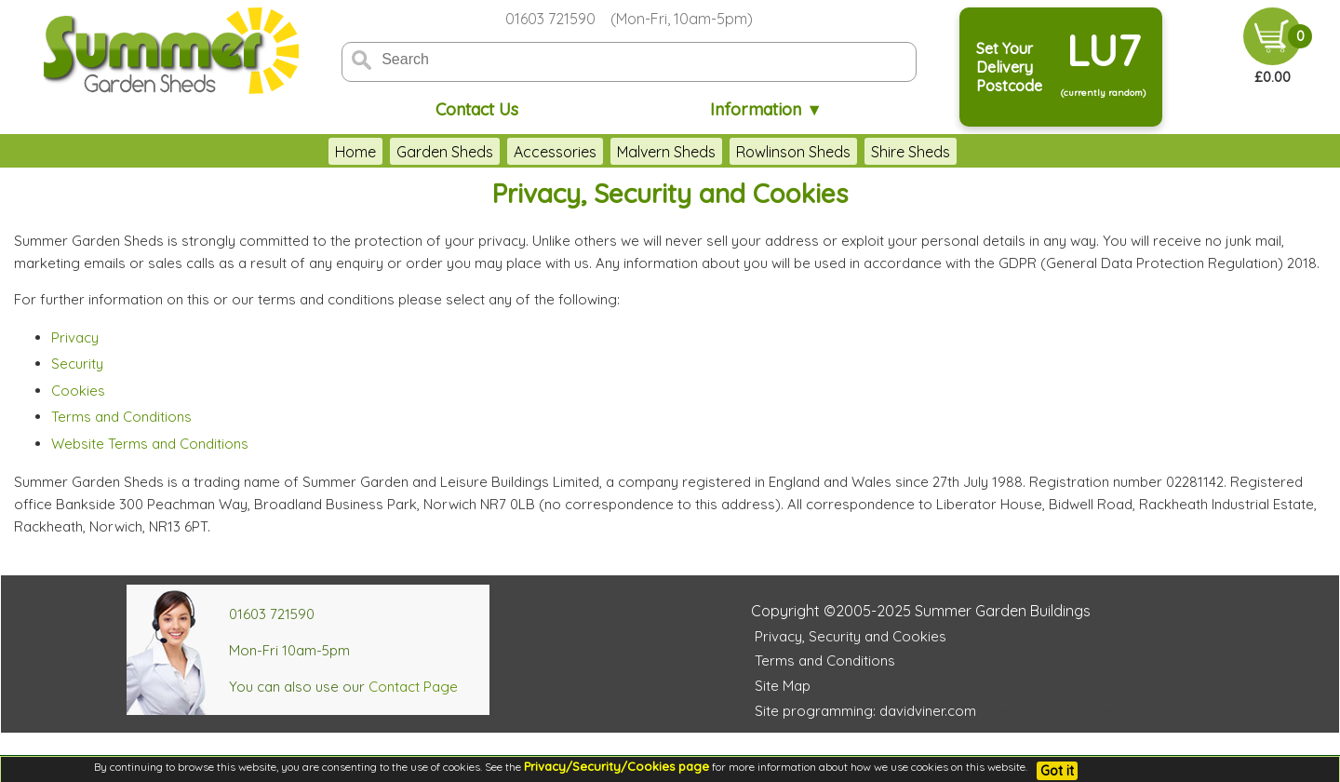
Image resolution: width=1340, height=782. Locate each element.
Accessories (555, 151)
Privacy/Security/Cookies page (616, 766)
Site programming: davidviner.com (865, 711)
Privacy (75, 337)
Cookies (78, 390)
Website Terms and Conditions (149, 443)
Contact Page (413, 686)
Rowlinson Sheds (793, 151)
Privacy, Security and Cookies (850, 636)
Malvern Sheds (666, 151)
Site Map (783, 685)
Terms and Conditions (121, 416)
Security (77, 363)
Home (355, 151)
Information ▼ (766, 109)
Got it (1057, 770)
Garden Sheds (444, 151)
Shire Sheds (910, 151)
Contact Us (477, 109)
